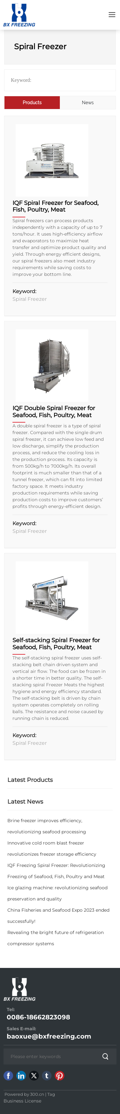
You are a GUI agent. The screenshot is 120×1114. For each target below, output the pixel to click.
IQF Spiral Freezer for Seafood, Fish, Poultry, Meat (55, 206)
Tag (51, 1094)
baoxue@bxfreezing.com (49, 1036)
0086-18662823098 (38, 1017)
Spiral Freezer (29, 299)
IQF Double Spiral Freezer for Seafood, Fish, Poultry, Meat (53, 412)
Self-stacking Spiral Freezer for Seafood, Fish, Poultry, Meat (56, 644)
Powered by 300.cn (24, 1094)
